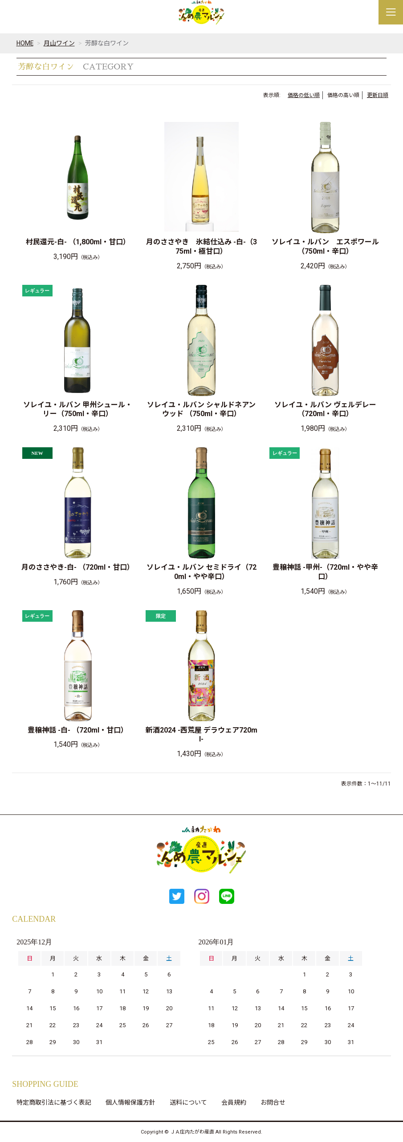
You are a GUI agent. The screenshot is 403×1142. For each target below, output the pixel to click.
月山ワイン (59, 43)
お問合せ (273, 1102)
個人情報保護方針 (130, 1102)
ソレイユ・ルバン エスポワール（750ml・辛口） (325, 246)
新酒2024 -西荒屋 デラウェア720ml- (201, 735)
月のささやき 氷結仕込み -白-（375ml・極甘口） (201, 246)
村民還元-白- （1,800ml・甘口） (78, 242)
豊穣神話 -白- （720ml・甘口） (78, 730)
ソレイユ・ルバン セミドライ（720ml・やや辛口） (201, 572)
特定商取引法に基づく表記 (53, 1102)
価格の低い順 (304, 95)
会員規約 (233, 1102)
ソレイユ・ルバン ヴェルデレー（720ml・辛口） (325, 409)
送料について (188, 1102)
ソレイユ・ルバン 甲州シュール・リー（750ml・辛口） (77, 409)
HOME (25, 43)
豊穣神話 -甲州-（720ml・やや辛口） (325, 572)
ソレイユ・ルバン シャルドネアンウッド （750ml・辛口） (201, 409)
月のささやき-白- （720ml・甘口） (77, 567)
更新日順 (377, 95)
